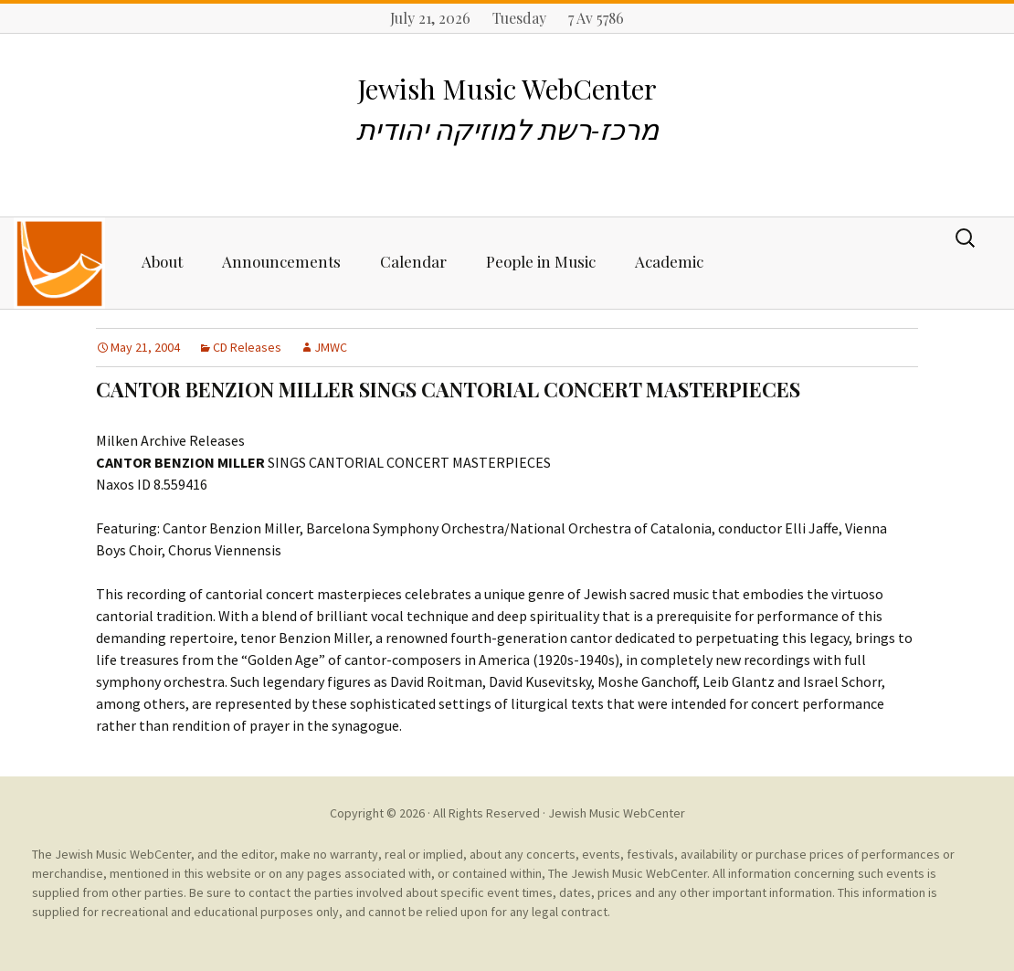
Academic (669, 261)
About (162, 261)
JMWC (330, 347)
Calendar (413, 261)
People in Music (541, 261)
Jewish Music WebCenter (616, 813)
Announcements (281, 261)
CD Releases (247, 347)
